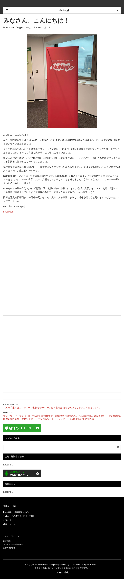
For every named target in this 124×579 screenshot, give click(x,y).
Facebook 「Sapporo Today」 (19, 27)
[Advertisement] (62, 243)
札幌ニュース (9, 524)
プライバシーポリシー (13, 544)
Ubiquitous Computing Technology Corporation (59, 564)
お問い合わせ (9, 548)
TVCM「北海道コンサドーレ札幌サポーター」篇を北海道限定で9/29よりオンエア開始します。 (52, 407)
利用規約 (7, 541)
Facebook (8, 211)
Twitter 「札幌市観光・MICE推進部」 (19, 516)
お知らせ (7, 520)
